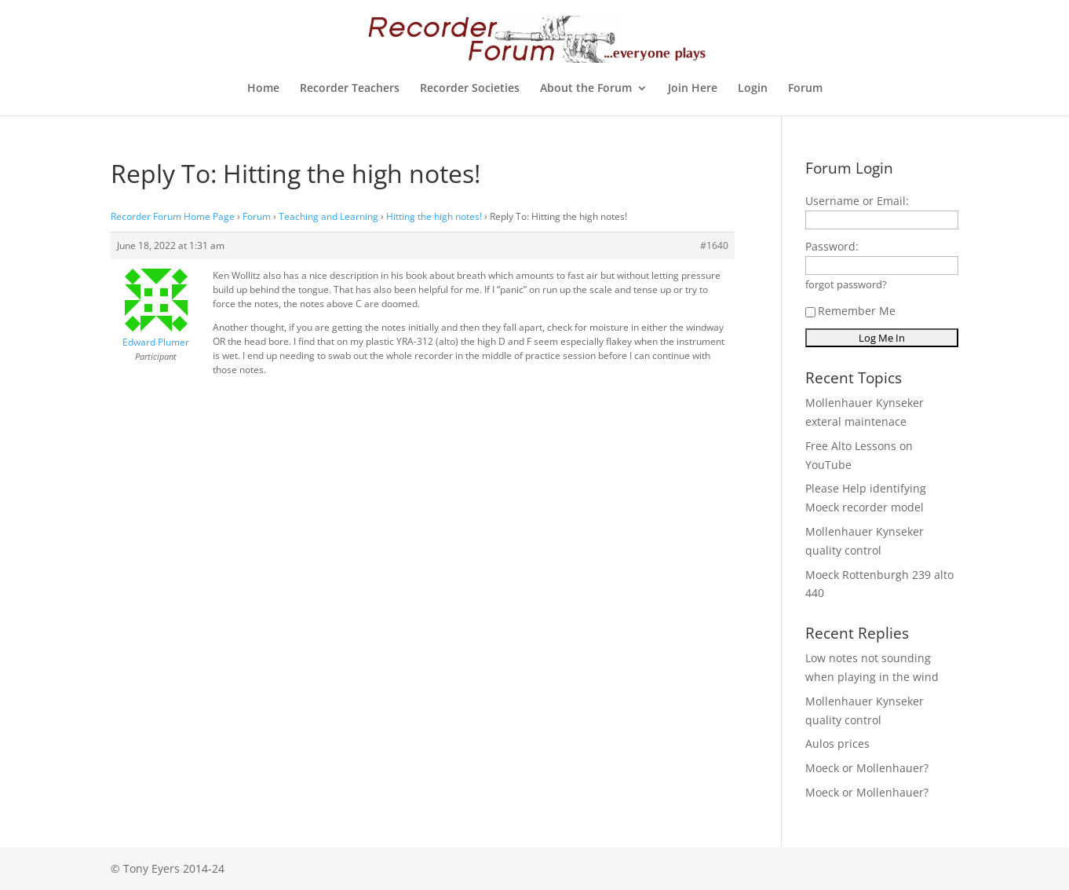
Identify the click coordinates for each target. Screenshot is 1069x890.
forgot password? (846, 284)
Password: (832, 246)
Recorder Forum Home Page (173, 216)
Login (753, 88)
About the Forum (586, 88)
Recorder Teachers (350, 88)
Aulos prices (837, 743)
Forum (805, 88)
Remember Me (850, 310)
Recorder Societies (470, 88)
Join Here (692, 88)
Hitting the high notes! (434, 216)
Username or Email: (857, 200)
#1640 (714, 245)
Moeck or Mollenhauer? (867, 767)
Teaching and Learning (328, 216)
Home (263, 88)
